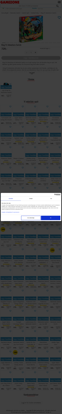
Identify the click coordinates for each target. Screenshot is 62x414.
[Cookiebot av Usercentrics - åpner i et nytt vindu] (52, 195)
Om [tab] (51, 198)
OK (50, 217)
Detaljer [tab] (31, 198)
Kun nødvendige (30, 217)
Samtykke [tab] (11, 198)
